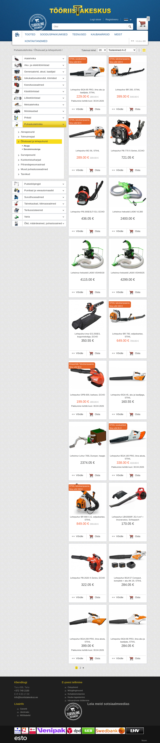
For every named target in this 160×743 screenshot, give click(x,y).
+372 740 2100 (21, 690)
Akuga (27, 146)
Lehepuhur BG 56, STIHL (87, 151)
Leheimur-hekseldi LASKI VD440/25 (128, 273)
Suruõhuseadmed (34, 197)
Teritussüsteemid (33, 210)
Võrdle (79, 109)
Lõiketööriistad (32, 98)
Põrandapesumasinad (33, 164)
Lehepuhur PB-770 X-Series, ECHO (127, 151)
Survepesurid (28, 155)
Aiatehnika (30, 58)
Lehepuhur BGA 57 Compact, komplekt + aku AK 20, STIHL (127, 579)
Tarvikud (25, 174)
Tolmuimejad (28, 136)
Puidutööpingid (32, 184)
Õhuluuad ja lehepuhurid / (48, 50)
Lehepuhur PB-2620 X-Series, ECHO (87, 578)
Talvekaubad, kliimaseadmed (40, 203)
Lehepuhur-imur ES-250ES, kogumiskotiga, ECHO (87, 335)
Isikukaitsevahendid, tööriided (40, 78)
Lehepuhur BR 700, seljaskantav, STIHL (127, 335)
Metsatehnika (31, 104)
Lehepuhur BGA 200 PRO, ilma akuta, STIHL (87, 640)
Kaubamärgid (100, 34)
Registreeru (112, 19)
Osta (97, 109)
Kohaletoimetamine (76, 694)
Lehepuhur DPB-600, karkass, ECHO (87, 395)
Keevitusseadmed (34, 84)
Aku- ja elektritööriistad (36, 65)
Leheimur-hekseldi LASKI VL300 (128, 212)
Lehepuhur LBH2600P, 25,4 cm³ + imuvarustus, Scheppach (127, 518)
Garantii (23, 709)
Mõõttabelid (25, 715)
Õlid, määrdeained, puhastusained (43, 223)
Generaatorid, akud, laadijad (39, 71)
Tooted (30, 34)
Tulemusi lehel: (89, 50)
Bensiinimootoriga (32, 149)
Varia (27, 216)
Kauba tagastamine (76, 697)
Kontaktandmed (36, 41)
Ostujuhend (73, 687)
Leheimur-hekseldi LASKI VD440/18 (87, 273)
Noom (144, 740)
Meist (118, 34)
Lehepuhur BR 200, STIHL (127, 90)
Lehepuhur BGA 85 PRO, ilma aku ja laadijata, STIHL (87, 91)
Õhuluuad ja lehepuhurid (34, 141)
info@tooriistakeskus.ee (26, 697)
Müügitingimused (75, 690)
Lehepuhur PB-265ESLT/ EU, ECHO (87, 212)
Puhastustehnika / (24, 50)
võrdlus (140, 41)
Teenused (79, 34)
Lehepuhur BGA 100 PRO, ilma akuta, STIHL (127, 457)
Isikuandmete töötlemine (78, 700)
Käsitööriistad (31, 91)
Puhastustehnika (33, 124)
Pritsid (27, 117)
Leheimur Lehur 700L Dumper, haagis (87, 456)
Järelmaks (24, 712)
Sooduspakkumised (54, 34)
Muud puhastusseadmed (34, 169)
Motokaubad (31, 111)
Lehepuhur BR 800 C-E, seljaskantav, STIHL (87, 518)
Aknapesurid (28, 132)
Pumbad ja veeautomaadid (39, 190)
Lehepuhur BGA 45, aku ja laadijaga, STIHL (128, 396)
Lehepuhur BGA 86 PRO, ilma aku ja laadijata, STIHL (128, 640)
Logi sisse (95, 19)
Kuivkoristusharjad (31, 159)
